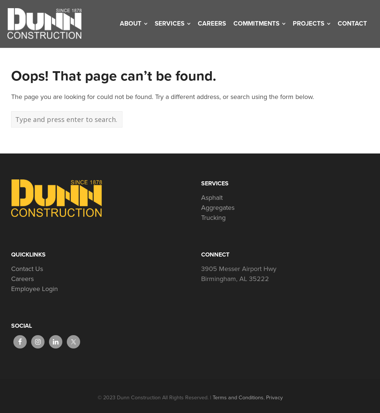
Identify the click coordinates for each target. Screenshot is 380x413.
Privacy (274, 397)
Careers (22, 279)
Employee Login (34, 289)
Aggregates (218, 207)
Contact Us (27, 269)
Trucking (213, 217)
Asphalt (212, 197)
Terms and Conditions (238, 397)
